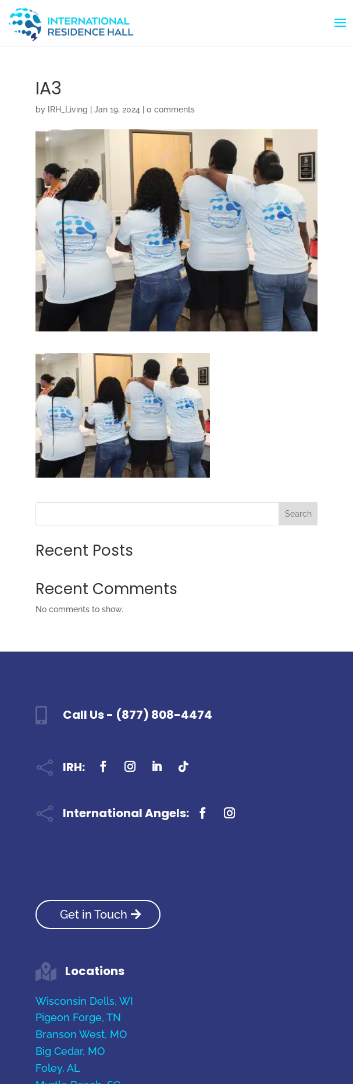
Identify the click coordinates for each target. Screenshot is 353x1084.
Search (298, 513)
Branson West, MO (81, 1034)
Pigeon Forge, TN (78, 1017)
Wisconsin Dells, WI (84, 1001)
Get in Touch (93, 914)
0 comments (171, 109)
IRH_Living (68, 109)
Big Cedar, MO (70, 1051)
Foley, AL (57, 1068)
